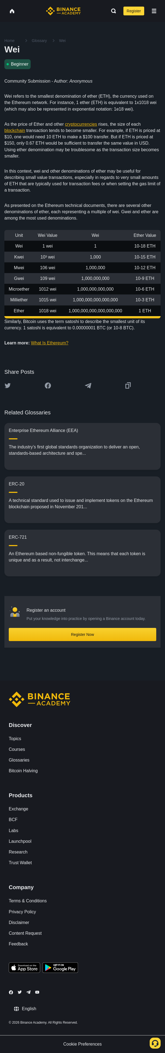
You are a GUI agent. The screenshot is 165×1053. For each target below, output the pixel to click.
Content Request (25, 933)
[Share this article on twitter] (7, 385)
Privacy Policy (22, 911)
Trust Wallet (20, 862)
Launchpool (20, 841)
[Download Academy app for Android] (60, 968)
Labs (13, 830)
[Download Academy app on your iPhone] (24, 968)
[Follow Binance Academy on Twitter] (20, 992)
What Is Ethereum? (49, 343)
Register (134, 11)
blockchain (14, 130)
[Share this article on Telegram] (88, 385)
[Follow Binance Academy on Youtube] (37, 992)
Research (18, 852)
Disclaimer (19, 922)
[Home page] (63, 11)
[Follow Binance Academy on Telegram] (28, 992)
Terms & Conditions (28, 900)
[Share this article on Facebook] (48, 385)
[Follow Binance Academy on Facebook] (11, 992)
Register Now (82, 634)
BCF (13, 819)
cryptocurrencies (81, 124)
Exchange (18, 809)
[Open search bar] (112, 11)
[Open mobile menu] (154, 11)
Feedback (18, 944)
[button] (154, 11)
